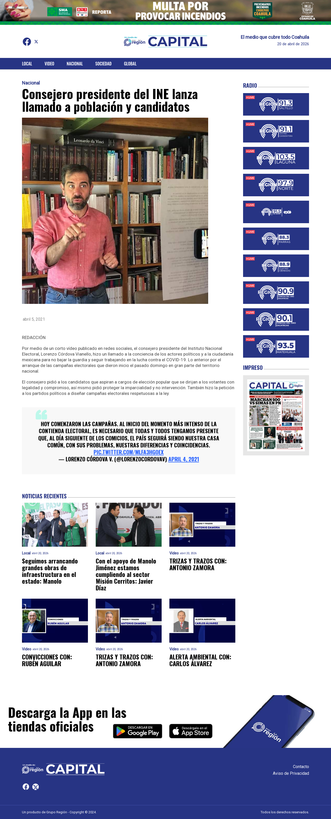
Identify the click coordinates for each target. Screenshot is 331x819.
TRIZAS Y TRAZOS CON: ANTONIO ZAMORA (198, 564)
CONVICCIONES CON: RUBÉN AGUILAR (47, 660)
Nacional (75, 64)
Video (49, 64)
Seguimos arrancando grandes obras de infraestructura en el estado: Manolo (50, 570)
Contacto (301, 766)
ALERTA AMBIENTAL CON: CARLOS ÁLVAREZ (200, 660)
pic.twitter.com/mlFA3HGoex (129, 451)
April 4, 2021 (183, 458)
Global (130, 64)
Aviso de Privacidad (291, 773)
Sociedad (103, 64)
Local (27, 64)
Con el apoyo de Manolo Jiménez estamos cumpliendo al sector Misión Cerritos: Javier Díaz (126, 574)
